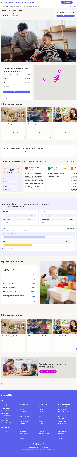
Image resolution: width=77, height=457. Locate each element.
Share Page (8, 98)
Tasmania (22, 423)
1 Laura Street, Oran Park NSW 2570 (9, 126)
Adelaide (41, 414)
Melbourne (41, 409)
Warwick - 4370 (62, 421)
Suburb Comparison (27, 6)
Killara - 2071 (61, 419)
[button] (6, 332)
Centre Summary (4, 6)
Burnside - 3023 (62, 409)
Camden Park (16, 384)
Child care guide (5, 418)
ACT (21, 419)
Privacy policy (45, 447)
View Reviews (5, 222)
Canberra (41, 419)
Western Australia (24, 416)
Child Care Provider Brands (7, 423)
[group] (13, 114)
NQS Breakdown (36, 6)
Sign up (4, 405)
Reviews (11, 6)
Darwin (41, 421)
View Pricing (43, 222)
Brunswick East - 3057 (63, 411)
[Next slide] (74, 104)
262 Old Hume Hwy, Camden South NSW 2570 (37, 126)
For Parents (5, 401)
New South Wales (8, 384)
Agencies (22, 438)
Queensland (23, 411)
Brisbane (41, 411)
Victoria (22, 409)
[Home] (1, 384)
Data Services (23, 436)
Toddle (60, 438)
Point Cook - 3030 (62, 423)
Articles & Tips (4, 420)
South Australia (23, 414)
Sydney (41, 407)
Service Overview (24, 433)
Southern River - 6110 (63, 414)
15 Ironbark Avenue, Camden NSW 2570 (62, 126)
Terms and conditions (34, 447)
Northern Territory (24, 421)
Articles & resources (44, 433)
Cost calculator (4, 413)
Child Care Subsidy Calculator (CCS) (9, 410)
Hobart (41, 423)
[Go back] (1, 2)
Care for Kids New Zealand (64, 436)
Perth (40, 416)
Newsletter (41, 436)
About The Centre (18, 6)
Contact (20, 395)
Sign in (9, 405)
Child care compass (5, 415)
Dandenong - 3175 (62, 416)
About (14, 395)
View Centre (13, 137)
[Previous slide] (4, 115)
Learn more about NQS (7, 248)
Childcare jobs (61, 433)
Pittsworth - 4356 (62, 407)
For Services (5, 427)
